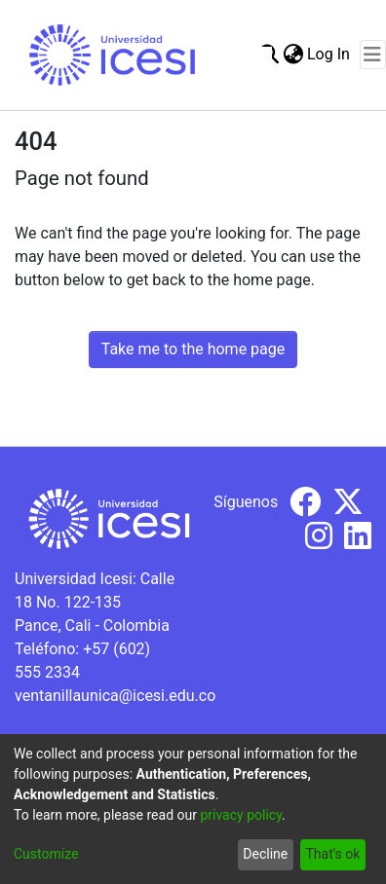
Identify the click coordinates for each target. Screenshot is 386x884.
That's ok (332, 854)
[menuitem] (293, 54)
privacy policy (241, 815)
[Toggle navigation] (373, 54)
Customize (46, 854)
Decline (265, 854)
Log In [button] (329, 54)
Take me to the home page (193, 349)
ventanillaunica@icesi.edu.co (115, 695)
